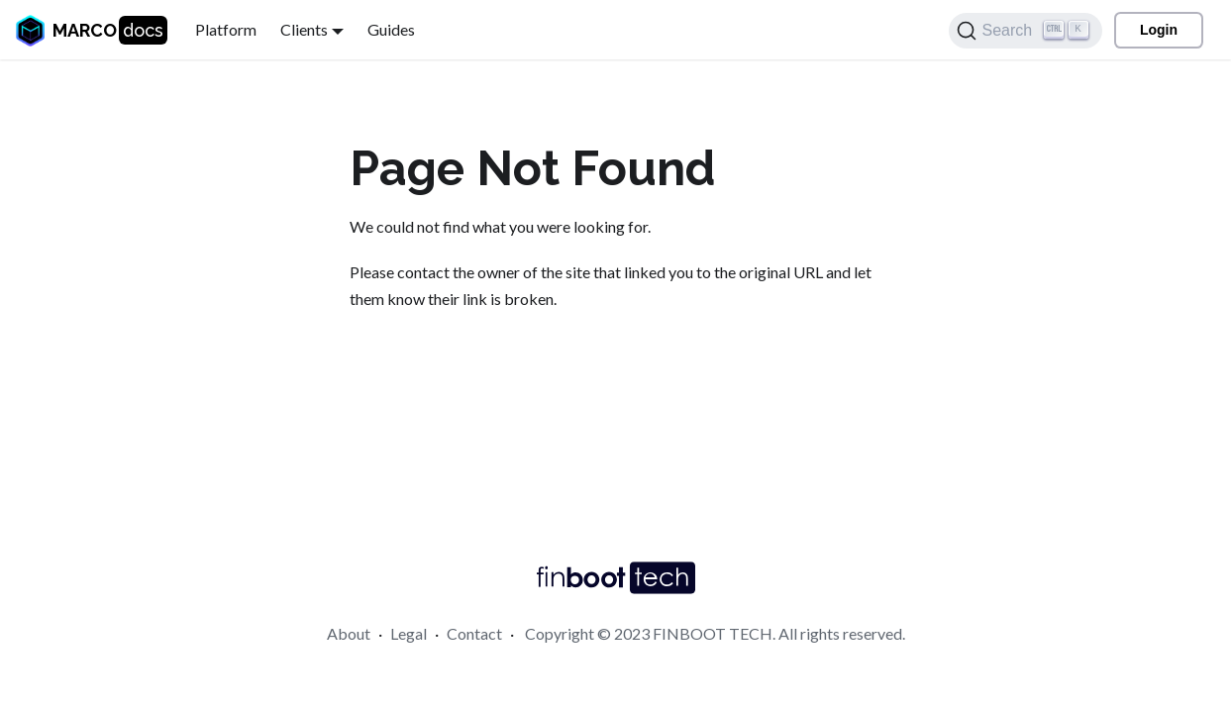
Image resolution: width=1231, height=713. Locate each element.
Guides (391, 29)
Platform (225, 29)
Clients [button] (304, 29)
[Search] (1025, 31)
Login (1159, 30)
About (348, 633)
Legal (408, 633)
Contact (474, 633)
